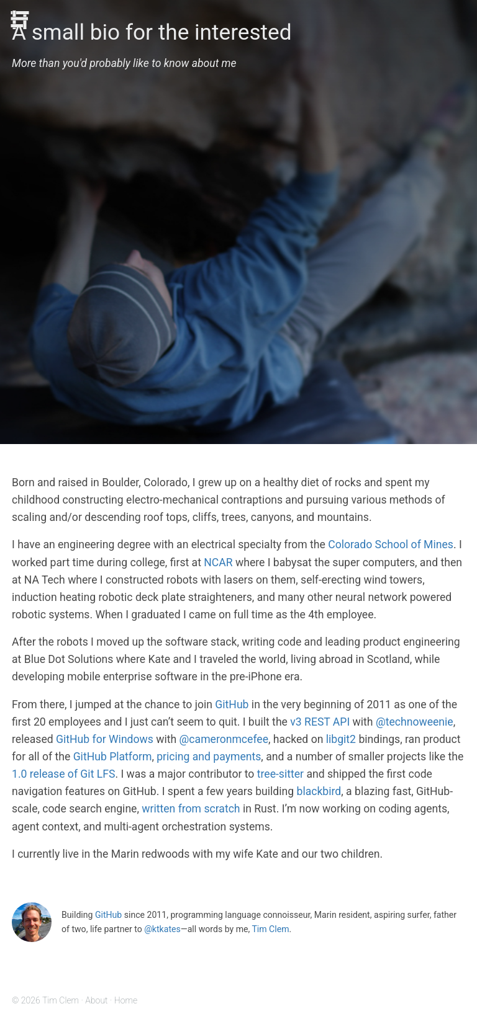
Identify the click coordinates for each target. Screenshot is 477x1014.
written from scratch (191, 809)
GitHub (231, 704)
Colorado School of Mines (390, 544)
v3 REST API (320, 722)
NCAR (218, 562)
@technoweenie (414, 722)
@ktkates (162, 929)
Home (125, 1000)
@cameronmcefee (223, 739)
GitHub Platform (112, 756)
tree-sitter (280, 774)
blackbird (319, 791)
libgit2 (341, 739)
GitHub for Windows (104, 739)
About (96, 1000)
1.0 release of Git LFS (63, 774)
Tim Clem (270, 929)
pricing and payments (209, 756)
